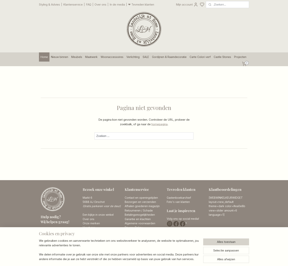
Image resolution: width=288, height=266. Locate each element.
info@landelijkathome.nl (63, 241)
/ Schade (147, 210)
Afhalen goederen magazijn (142, 206)
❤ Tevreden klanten (141, 4)
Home (44, 57)
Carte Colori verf (200, 57)
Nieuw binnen (59, 57)
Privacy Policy (133, 227)
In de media (117, 4)
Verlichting (133, 57)
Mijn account (187, 4)
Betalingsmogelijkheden (140, 214)
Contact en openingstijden (141, 197)
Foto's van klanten (178, 201)
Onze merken (91, 223)
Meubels (76, 57)
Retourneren (133, 210)
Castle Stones (222, 57)
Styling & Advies (49, 4)
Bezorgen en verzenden (140, 201)
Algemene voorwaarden (140, 223)
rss (166, 259)
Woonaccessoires (112, 57)
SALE (146, 57)
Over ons (100, 4)
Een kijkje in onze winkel (98, 214)
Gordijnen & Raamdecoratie (169, 57)
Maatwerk (91, 57)
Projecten (240, 57)
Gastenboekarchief (179, 197)
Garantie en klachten (138, 219)
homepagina (159, 124)
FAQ (88, 4)
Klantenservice (73, 4)
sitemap (159, 259)
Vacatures (89, 227)
